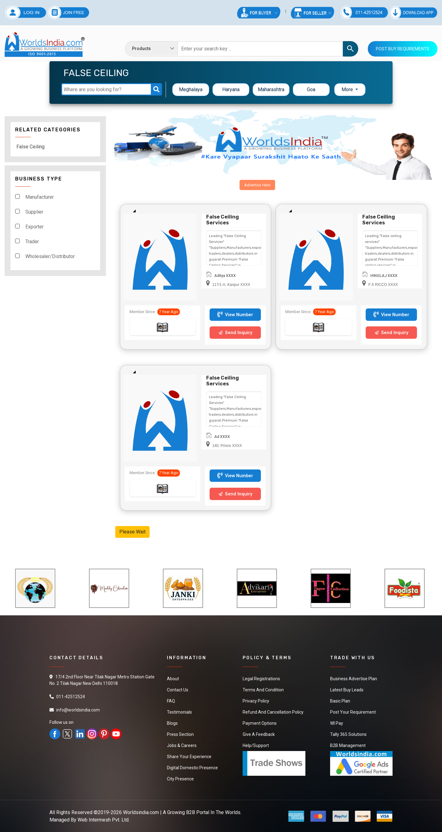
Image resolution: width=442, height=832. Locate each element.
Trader (32, 241)
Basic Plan (340, 700)
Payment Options (260, 723)
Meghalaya (190, 89)
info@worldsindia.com (78, 709)
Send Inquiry (235, 332)
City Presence (180, 778)
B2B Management (348, 745)
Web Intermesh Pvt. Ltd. (104, 820)
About (173, 678)
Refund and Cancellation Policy (273, 712)
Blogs (172, 723)
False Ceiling (30, 147)
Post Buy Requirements (402, 48)
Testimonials (179, 712)
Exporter (34, 227)
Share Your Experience (189, 756)
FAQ (171, 700)
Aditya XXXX (225, 276)
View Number (235, 314)
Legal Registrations (261, 678)
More (348, 89)
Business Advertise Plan (353, 678)
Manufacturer (39, 197)
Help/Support (256, 745)
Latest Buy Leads (346, 689)
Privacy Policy (256, 700)
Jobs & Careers (182, 745)
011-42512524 (70, 696)
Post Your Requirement (353, 712)
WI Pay (336, 723)
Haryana (231, 89)
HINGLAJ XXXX (383, 276)
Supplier (34, 212)
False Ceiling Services (222, 220)
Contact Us (177, 689)
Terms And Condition (263, 689)
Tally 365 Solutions (348, 734)
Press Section (180, 734)
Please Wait (132, 532)
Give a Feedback (259, 734)
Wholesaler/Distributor (50, 256)
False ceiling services (378, 220)
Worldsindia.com (141, 812)
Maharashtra (271, 89)
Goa (311, 89)
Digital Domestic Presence (192, 767)
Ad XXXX (222, 437)
